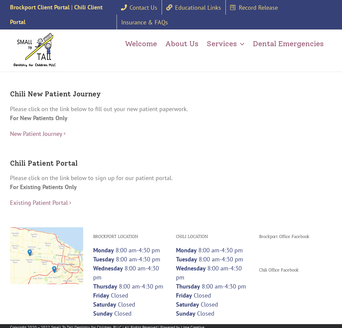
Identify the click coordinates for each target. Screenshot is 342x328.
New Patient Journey (36, 132)
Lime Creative (192, 324)
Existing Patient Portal (39, 200)
